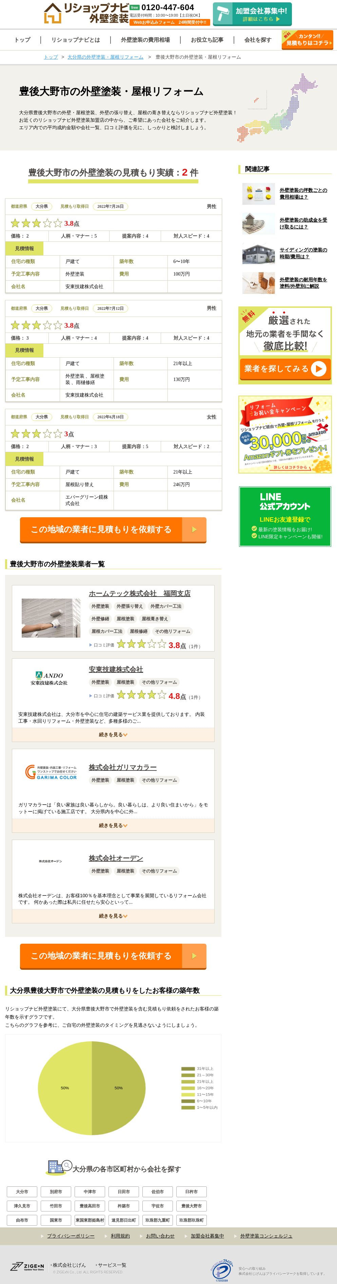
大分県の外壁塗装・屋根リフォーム (105, 57)
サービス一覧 (112, 1265)
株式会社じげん (69, 1265)
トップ (51, 57)
